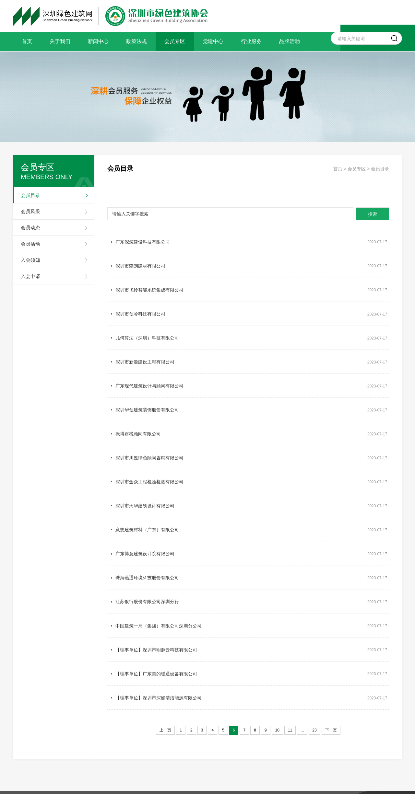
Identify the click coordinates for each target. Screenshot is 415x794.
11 (290, 645)
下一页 (331, 645)
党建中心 (213, 41)
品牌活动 (289, 41)
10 (277, 645)
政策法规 (136, 41)
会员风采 (30, 211)
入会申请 (30, 276)
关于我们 (60, 41)
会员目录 (30, 195)
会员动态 (30, 227)
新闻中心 (98, 41)
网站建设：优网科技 (276, 734)
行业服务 (251, 41)
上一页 (165, 645)
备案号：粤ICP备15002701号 (219, 734)
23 (314, 645)
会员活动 (30, 244)
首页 (27, 41)
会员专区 (174, 41)
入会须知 (30, 260)
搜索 (369, 214)
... (302, 645)
